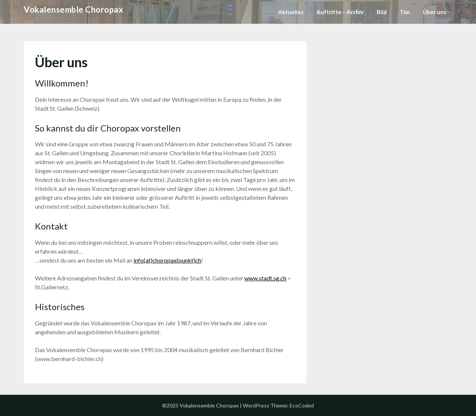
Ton (405, 12)
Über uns (434, 12)
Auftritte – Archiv (340, 12)
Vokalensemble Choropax (73, 9)
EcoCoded (302, 405)
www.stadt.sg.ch (265, 278)
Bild (382, 12)
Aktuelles (290, 12)
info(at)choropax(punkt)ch (167, 260)
